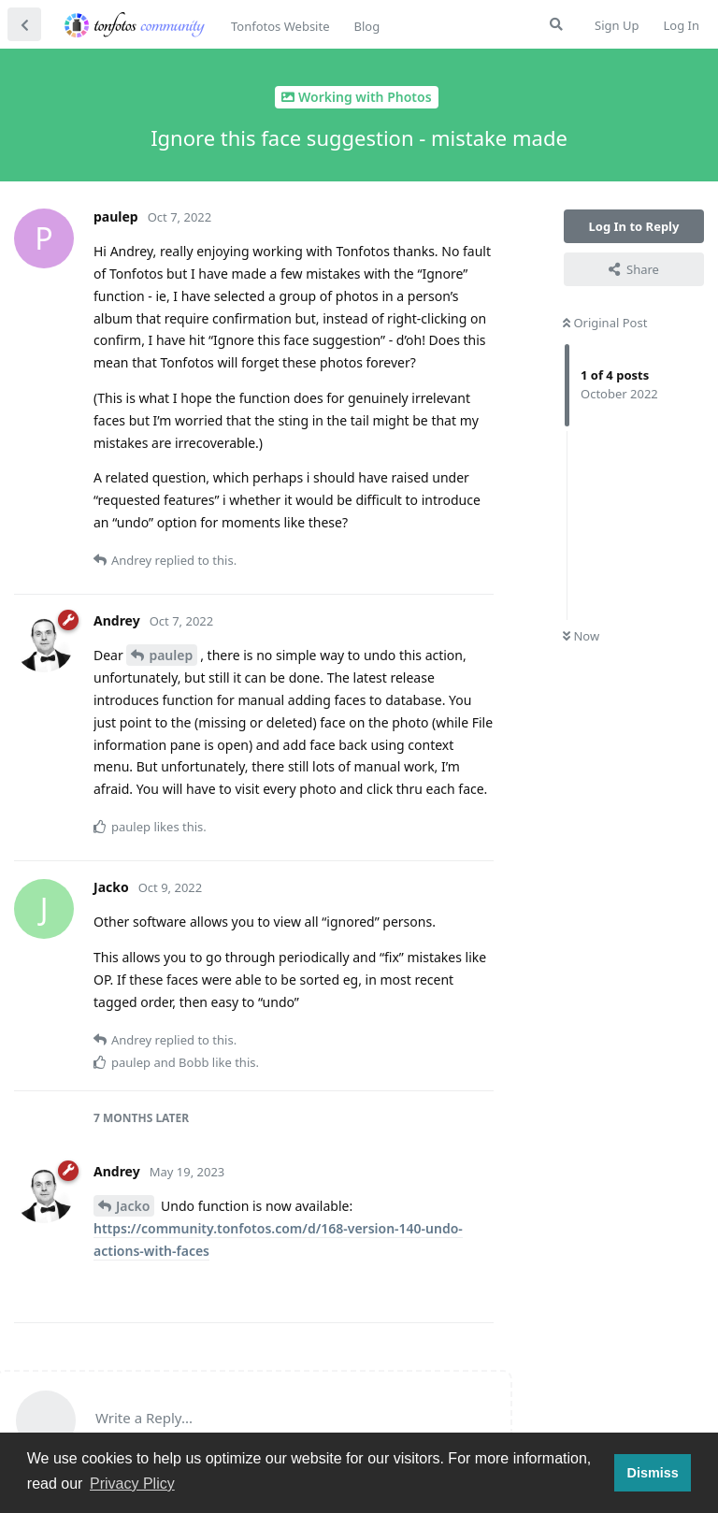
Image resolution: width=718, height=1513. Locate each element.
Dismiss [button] (652, 1472)
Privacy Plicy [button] (132, 1483)
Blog (366, 26)
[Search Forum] (556, 24)
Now (581, 635)
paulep (171, 655)
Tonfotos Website (280, 26)
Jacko (133, 1206)
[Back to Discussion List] (24, 24)
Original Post (605, 322)
